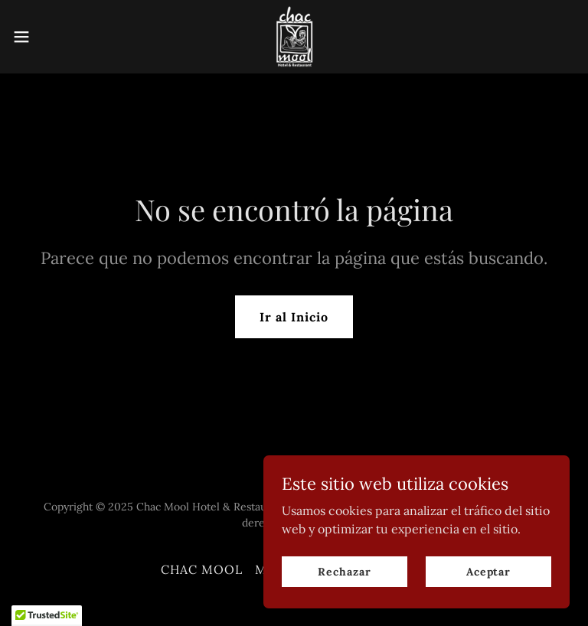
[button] (49, 36)
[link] (294, 36)
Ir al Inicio (294, 316)
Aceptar (488, 602)
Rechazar (344, 602)
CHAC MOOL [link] (202, 569)
